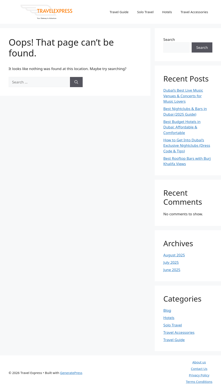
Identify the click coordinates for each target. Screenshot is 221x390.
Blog (167, 310)
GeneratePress (71, 373)
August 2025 (174, 255)
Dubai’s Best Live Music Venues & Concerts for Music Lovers (183, 96)
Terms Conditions (199, 381)
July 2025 (171, 262)
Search (169, 39)
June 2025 (171, 269)
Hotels (167, 12)
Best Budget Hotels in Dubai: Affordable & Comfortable (181, 127)
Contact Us (199, 368)
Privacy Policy (199, 375)
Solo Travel (145, 12)
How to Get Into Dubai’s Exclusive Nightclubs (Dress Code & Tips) (186, 145)
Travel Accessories (194, 12)
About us (199, 362)
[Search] (76, 82)
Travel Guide (119, 12)
